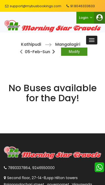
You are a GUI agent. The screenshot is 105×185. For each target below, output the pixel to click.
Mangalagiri (67, 44)
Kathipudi (31, 44)
